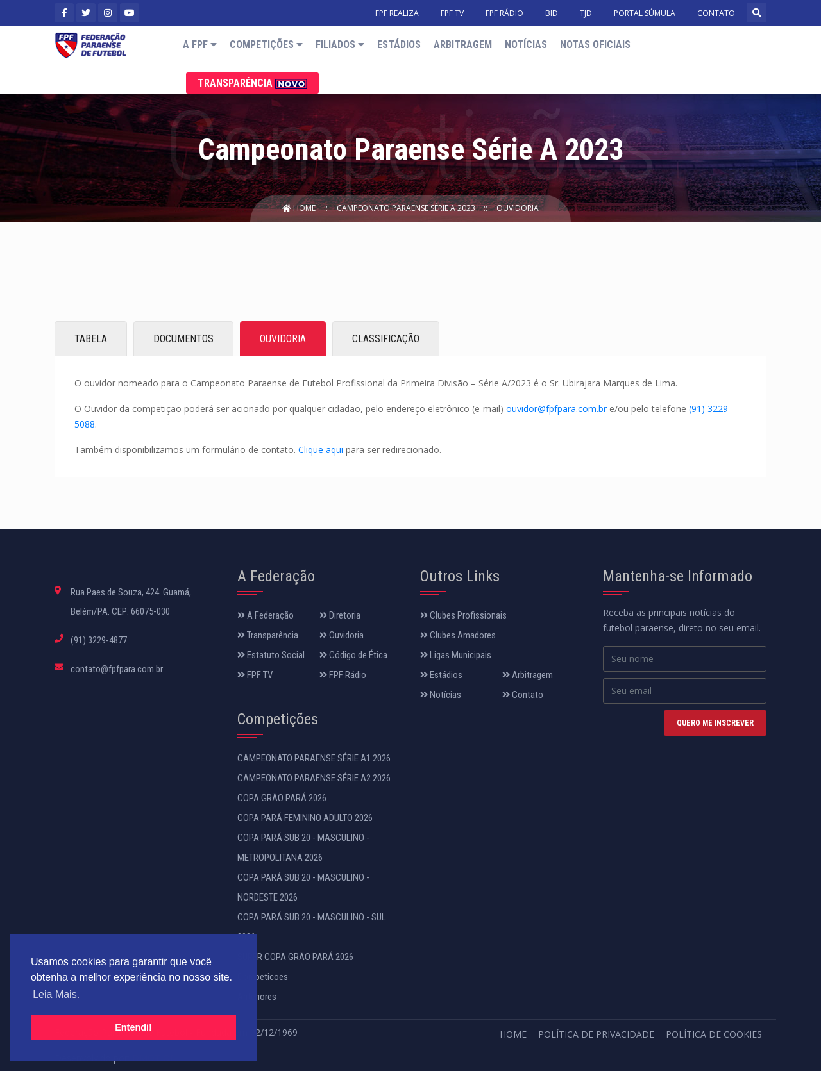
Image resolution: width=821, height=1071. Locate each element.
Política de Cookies (714, 1034)
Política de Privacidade (596, 1034)
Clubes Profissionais (463, 615)
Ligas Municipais (455, 655)
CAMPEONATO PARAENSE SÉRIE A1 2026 (314, 758)
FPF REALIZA (397, 13)
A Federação (265, 615)
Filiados (340, 44)
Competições (266, 44)
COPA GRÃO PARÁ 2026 (281, 798)
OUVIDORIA (283, 339)
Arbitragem (463, 44)
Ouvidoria (517, 208)
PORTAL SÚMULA (644, 13)
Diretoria (339, 615)
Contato (522, 695)
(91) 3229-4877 (99, 640)
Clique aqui (320, 450)
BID (551, 13)
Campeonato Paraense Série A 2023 (407, 208)
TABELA (90, 339)
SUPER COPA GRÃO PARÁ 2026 (295, 957)
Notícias (526, 44)
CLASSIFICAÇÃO (385, 339)
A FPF (200, 44)
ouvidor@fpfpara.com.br (556, 409)
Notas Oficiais (595, 44)
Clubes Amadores (458, 635)
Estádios (399, 44)
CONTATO (716, 13)
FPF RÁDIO (504, 13)
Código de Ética (353, 655)
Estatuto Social (271, 655)
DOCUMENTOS (183, 339)
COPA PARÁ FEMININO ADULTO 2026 (305, 818)
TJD (586, 13)
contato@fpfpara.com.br (117, 669)
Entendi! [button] (133, 1027)
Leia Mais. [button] (56, 994)
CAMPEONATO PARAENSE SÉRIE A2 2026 (314, 778)
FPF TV (452, 13)
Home (299, 208)
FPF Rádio (342, 675)
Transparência (252, 83)
